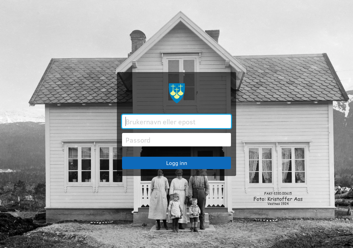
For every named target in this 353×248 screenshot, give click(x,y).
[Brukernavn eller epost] (176, 121)
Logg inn (176, 162)
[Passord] (176, 139)
